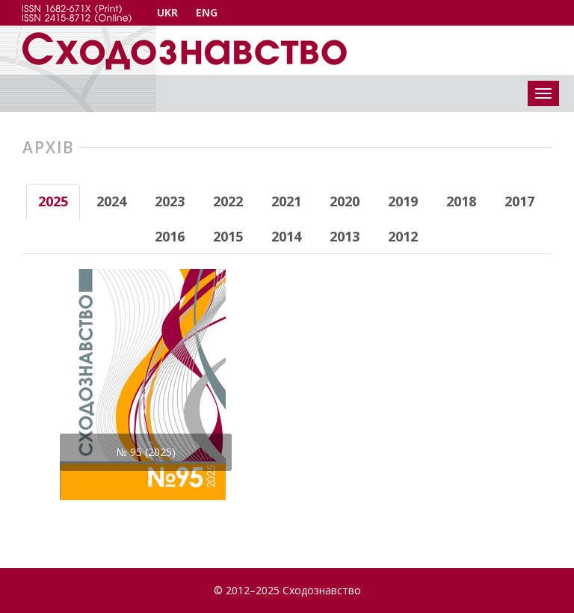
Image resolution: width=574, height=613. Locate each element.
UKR (167, 12)
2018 (461, 201)
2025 (53, 201)
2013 (344, 236)
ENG (206, 12)
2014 (286, 236)
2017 (519, 201)
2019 (403, 201)
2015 (228, 236)
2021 (286, 201)
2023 (170, 201)
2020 (344, 201)
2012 (403, 236)
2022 (228, 201)
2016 (170, 236)
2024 (111, 201)
